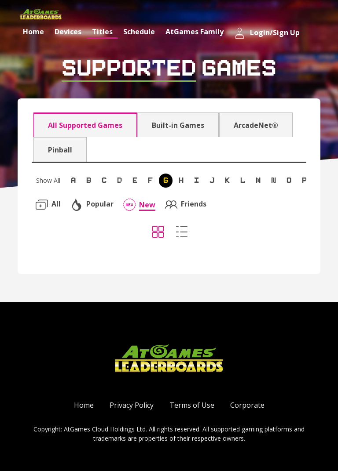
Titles (102, 31)
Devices (68, 31)
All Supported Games (85, 125)
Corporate (247, 405)
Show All (48, 180)
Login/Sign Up (267, 33)
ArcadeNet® (256, 125)
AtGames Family (194, 31)
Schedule (139, 31)
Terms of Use (191, 405)
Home (33, 31)
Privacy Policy (132, 405)
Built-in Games (178, 125)
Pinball (60, 150)
